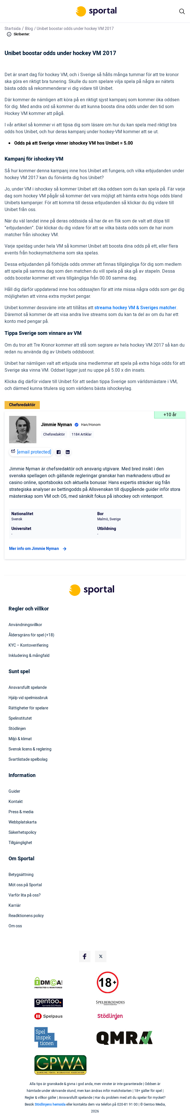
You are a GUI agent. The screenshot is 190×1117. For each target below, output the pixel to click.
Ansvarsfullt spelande (28, 688)
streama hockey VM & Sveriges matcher (135, 307)
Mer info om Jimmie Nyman (38, 548)
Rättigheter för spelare (28, 708)
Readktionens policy (26, 916)
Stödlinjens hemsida (50, 1104)
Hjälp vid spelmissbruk (28, 698)
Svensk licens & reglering (30, 749)
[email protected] (34, 452)
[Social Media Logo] (84, 956)
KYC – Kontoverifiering (28, 645)
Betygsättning (21, 875)
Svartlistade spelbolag (28, 759)
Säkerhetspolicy (22, 832)
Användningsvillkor (25, 625)
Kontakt (16, 802)
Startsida (13, 29)
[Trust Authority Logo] (64, 1003)
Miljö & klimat (20, 739)
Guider (14, 791)
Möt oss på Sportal (25, 885)
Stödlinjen (17, 729)
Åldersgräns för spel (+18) (31, 635)
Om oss (15, 926)
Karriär (15, 905)
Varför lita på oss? (25, 895)
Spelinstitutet (20, 718)
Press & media (21, 812)
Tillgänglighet (20, 843)
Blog (29, 29)
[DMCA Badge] (64, 982)
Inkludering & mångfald (29, 656)
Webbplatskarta (23, 822)
